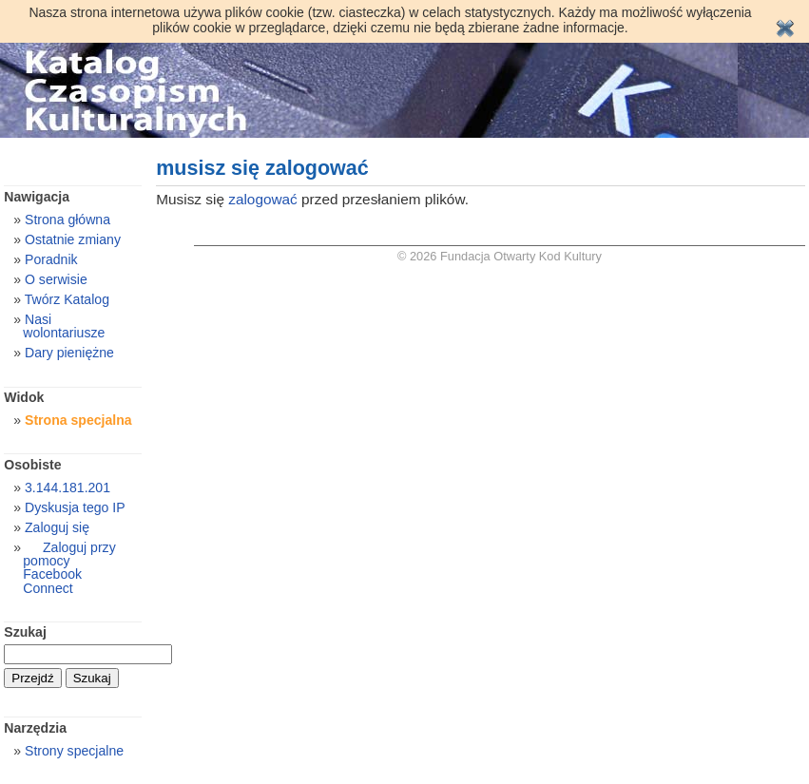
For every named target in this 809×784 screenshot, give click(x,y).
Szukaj (25, 632)
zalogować (263, 199)
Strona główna (67, 219)
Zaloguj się (57, 527)
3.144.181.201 (67, 487)
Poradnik (51, 259)
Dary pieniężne (69, 352)
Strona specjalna (78, 420)
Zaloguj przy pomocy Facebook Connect (69, 567)
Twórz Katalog (67, 299)
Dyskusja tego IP (75, 507)
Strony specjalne (74, 750)
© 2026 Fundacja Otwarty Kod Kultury (499, 256)
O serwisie (56, 279)
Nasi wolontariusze (64, 326)
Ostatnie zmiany (73, 239)
